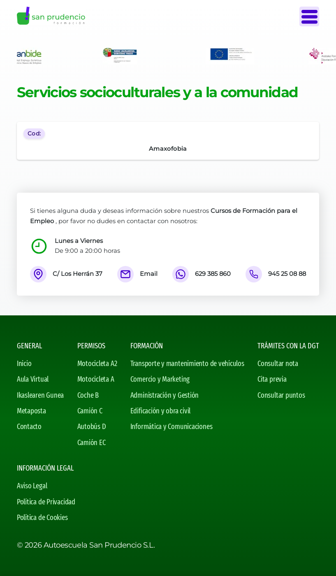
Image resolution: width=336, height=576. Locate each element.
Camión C (89, 410)
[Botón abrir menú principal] (309, 16)
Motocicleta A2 (97, 363)
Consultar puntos (281, 395)
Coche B (88, 395)
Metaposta (31, 410)
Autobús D (91, 426)
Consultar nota (277, 363)
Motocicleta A (95, 379)
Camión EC (91, 442)
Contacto (29, 426)
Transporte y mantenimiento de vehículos (187, 363)
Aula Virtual (33, 379)
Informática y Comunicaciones (171, 426)
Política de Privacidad (46, 501)
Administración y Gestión (164, 395)
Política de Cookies (42, 517)
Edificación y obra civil (160, 410)
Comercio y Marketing (160, 379)
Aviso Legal (32, 485)
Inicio (24, 363)
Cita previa (272, 379)
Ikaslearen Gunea (40, 395)
